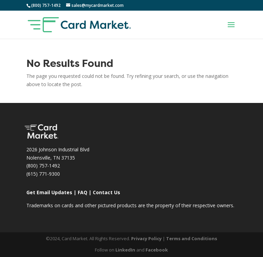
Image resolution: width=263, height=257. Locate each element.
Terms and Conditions (191, 238)
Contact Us (106, 192)
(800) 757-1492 (43, 165)
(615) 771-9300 (43, 174)
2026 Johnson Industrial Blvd (57, 149)
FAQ (82, 192)
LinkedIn (125, 250)
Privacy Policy (146, 238)
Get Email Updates (49, 192)
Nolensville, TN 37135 (50, 157)
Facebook (157, 250)
